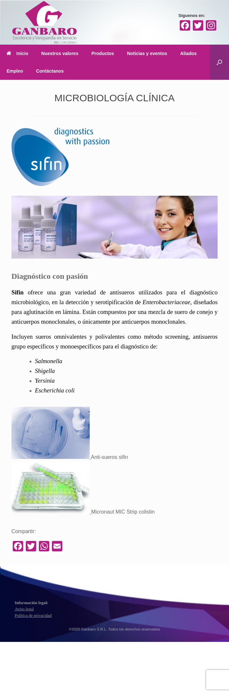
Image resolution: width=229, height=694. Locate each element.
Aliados (188, 53)
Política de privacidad (33, 615)
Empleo (15, 71)
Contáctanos (50, 71)
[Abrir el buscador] (219, 62)
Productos (102, 53)
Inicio (17, 53)
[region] (114, 227)
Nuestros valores (60, 53)
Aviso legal (24, 608)
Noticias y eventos (147, 53)
